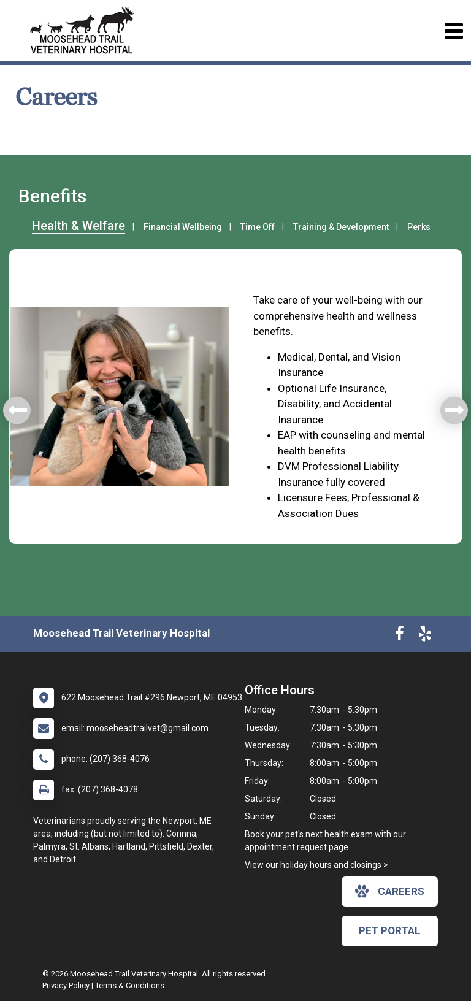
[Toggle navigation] (453, 31)
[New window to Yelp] (425, 636)
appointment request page (296, 847)
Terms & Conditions (129, 985)
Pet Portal (390, 930)
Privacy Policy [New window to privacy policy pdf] (66, 985)
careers (389, 891)
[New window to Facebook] (399, 636)
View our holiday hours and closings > (316, 865)
